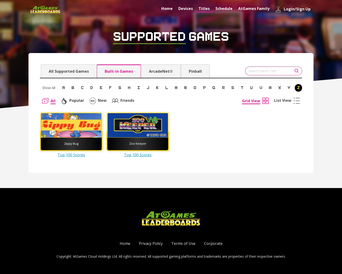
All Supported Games (69, 71)
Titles (204, 8)
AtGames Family (254, 8)
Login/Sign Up (293, 9)
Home (167, 8)
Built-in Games (119, 71)
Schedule (224, 8)
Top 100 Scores (71, 154)
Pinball (195, 71)
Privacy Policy (151, 243)
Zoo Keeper (137, 143)
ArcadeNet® (161, 71)
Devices (185, 8)
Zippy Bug (71, 143)
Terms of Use (183, 243)
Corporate (213, 243)
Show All (48, 87)
